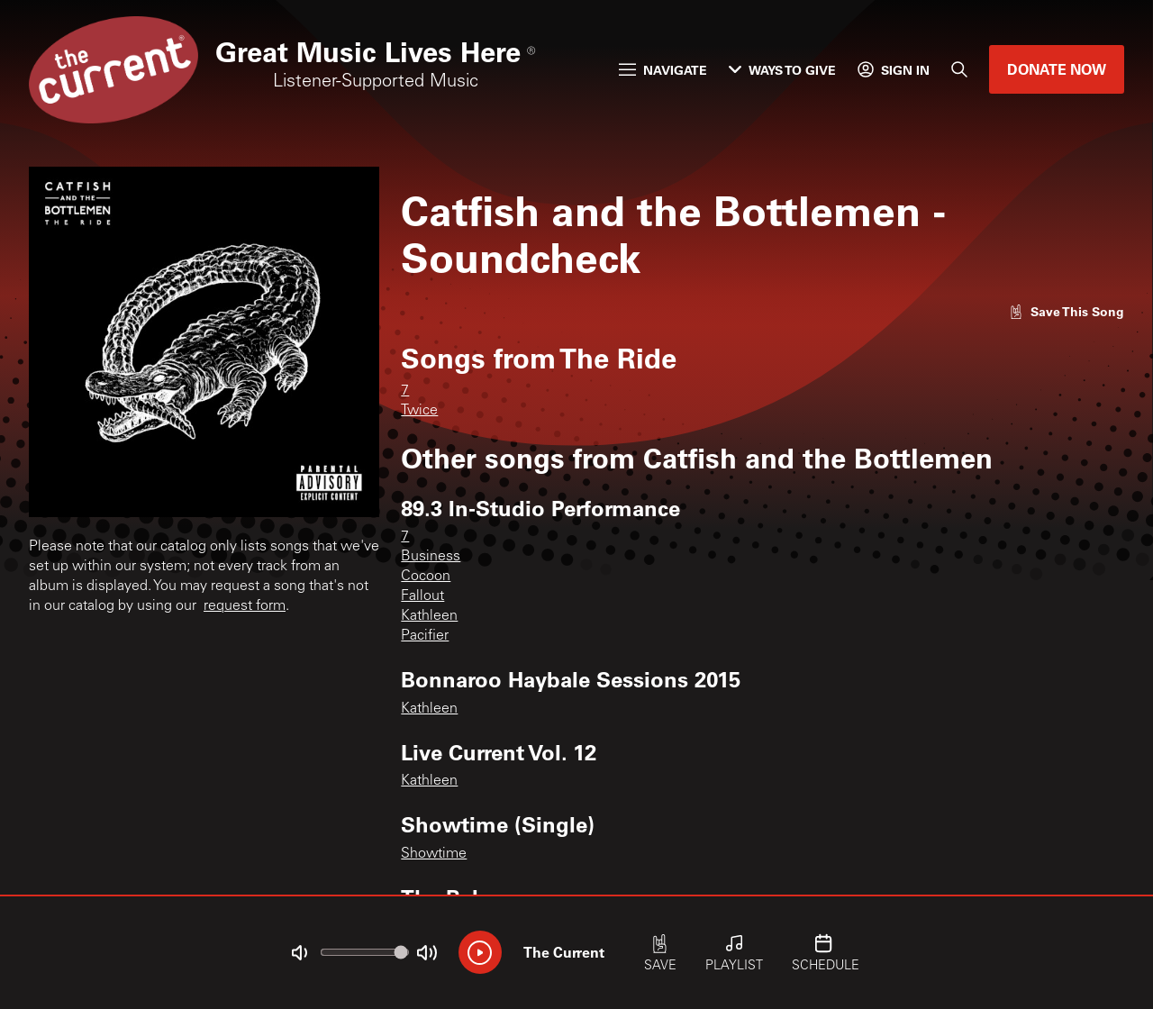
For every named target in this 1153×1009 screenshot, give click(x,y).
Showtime (434, 854)
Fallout (422, 596)
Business (430, 557)
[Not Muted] (299, 953)
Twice (419, 411)
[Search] (959, 69)
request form (245, 606)
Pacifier (425, 636)
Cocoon (425, 576)
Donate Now (1056, 68)
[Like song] (1066, 311)
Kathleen (429, 616)
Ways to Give (782, 69)
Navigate (663, 69)
